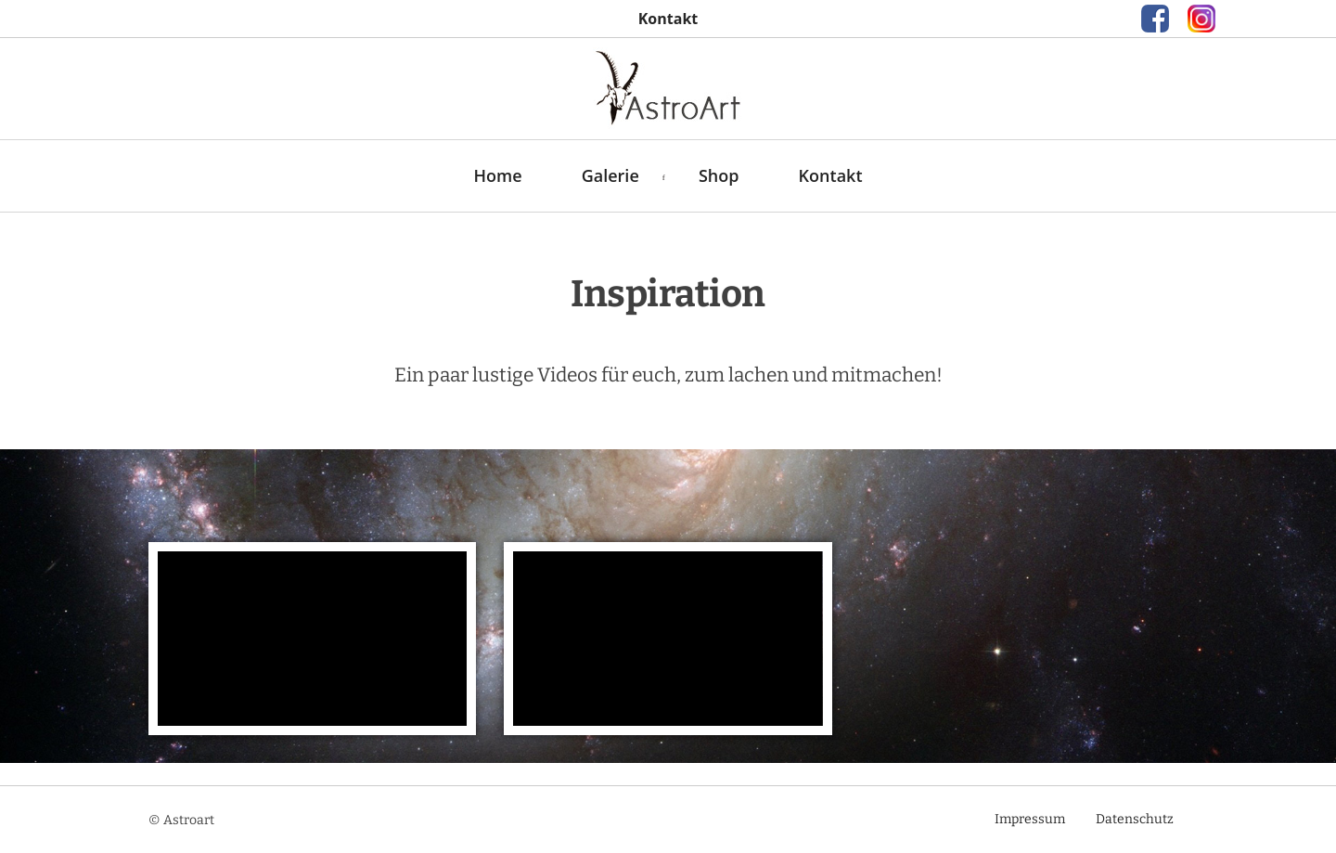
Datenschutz (1135, 819)
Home (497, 175)
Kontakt (831, 175)
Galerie (610, 175)
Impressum (1030, 819)
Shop (719, 175)
